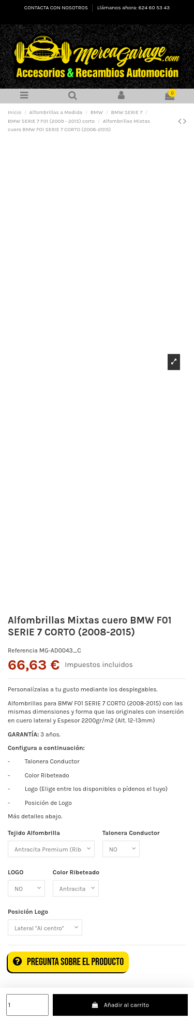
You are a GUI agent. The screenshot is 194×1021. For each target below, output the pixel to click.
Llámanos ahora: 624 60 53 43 (133, 8)
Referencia (23, 650)
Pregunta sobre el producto (68, 962)
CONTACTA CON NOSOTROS (56, 8)
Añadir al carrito (120, 1005)
